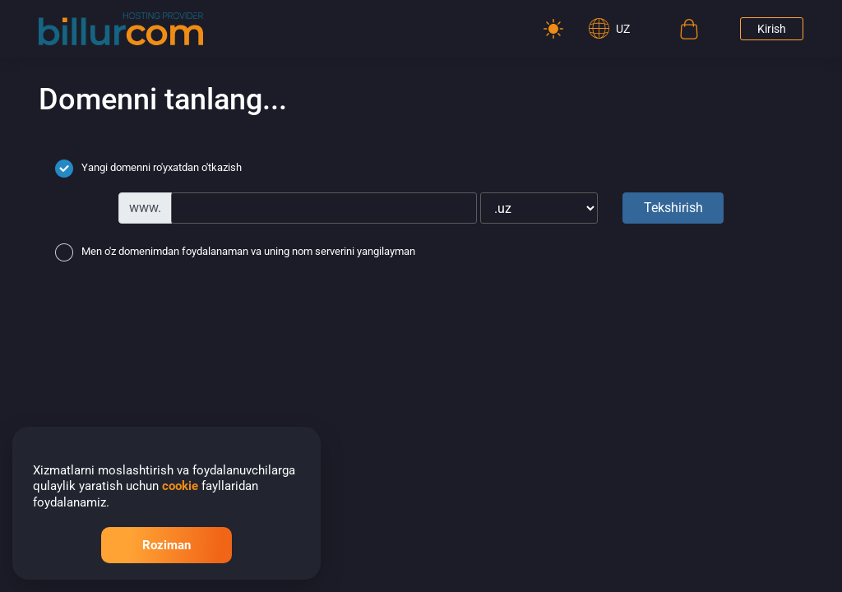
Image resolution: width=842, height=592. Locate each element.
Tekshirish (673, 207)
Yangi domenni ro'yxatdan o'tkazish (148, 169)
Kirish (771, 28)
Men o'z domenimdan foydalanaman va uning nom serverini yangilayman (235, 252)
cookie (180, 486)
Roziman (166, 545)
